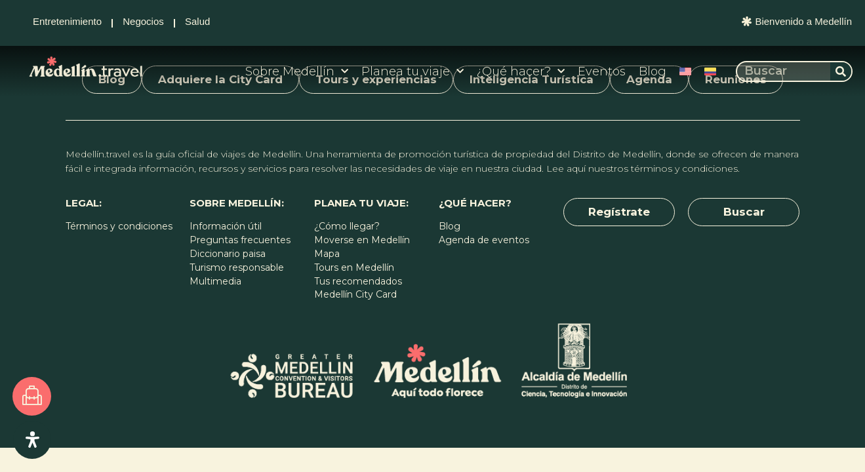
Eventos (602, 71)
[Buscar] (840, 71)
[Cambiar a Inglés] (685, 71)
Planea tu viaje (412, 72)
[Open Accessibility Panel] (32, 439)
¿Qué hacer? (521, 72)
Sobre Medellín (296, 72)
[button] (619, 213)
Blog (652, 71)
